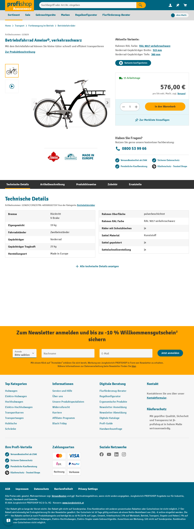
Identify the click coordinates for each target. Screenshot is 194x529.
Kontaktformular (156, 398)
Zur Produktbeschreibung (20, 52)
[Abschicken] (170, 353)
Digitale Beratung (113, 384)
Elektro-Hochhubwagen (19, 407)
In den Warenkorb (165, 106)
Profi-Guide (106, 423)
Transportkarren (14, 412)
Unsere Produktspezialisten (68, 401)
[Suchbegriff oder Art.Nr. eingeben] (87, 5)
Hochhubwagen (14, 401)
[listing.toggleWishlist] (152, 120)
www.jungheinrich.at (73, 502)
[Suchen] (141, 5)
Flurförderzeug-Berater (113, 391)
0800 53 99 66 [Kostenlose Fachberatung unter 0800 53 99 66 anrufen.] (131, 148)
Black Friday (59, 423)
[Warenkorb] (185, 5)
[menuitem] (170, 5)
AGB (7, 489)
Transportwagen (14, 418)
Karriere (57, 412)
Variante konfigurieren (133, 63)
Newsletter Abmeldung (113, 412)
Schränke (10, 429)
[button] (121, 385)
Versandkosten (59, 496)
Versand (181, 93)
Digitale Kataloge (109, 418)
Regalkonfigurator (110, 396)
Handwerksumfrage (111, 429)
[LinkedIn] (116, 455)
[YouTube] (109, 455)
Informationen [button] (62, 384)
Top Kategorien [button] (16, 384)
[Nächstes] (107, 103)
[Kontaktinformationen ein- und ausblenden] (8, 520)
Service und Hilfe (62, 391)
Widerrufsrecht (61, 407)
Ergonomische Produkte (113, 401)
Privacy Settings (88, 489)
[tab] (17, 184)
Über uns (57, 396)
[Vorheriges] (34, 103)
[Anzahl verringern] (123, 106)
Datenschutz (41, 489)
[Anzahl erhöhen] (136, 106)
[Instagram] (124, 455)
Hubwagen (11, 391)
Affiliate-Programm (63, 418)
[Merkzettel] (177, 5)
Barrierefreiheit (63, 489)
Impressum (22, 489)
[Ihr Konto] (170, 5)
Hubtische (11, 423)
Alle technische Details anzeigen (99, 266)
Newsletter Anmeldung (113, 407)
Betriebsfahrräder (86, 205)
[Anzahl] (130, 106)
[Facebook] (102, 455)
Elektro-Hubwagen (16, 396)
